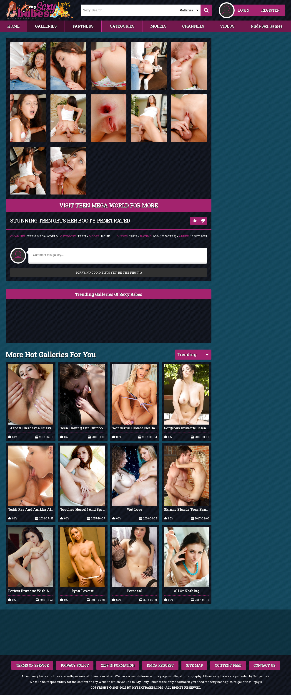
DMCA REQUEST (160, 665)
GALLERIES (46, 26)
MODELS (158, 26)
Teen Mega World (42, 236)
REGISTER (270, 10)
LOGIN (243, 10)
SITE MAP (194, 665)
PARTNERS (83, 26)
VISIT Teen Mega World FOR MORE (108, 205)
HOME (13, 26)
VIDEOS (227, 26)
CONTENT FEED (228, 665)
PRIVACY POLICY (75, 665)
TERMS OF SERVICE (32, 665)
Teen (82, 236)
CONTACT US (264, 665)
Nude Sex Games (266, 26)
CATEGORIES (122, 26)
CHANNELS (193, 26)
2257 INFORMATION (118, 665)
